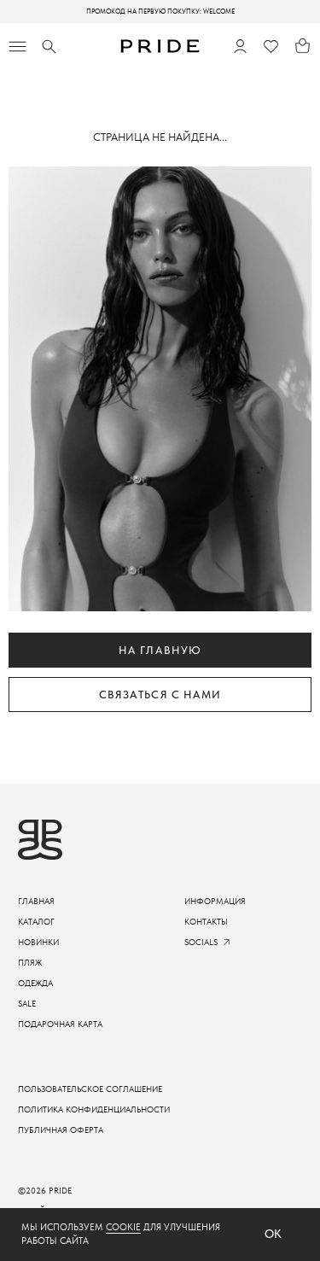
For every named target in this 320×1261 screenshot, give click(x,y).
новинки (38, 942)
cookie (123, 1227)
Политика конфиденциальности (94, 1109)
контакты (206, 921)
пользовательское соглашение (90, 1089)
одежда (35, 983)
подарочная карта (60, 1024)
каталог (36, 921)
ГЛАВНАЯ (36, 901)
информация (215, 901)
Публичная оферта (60, 1129)
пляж (30, 962)
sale (27, 1003)
